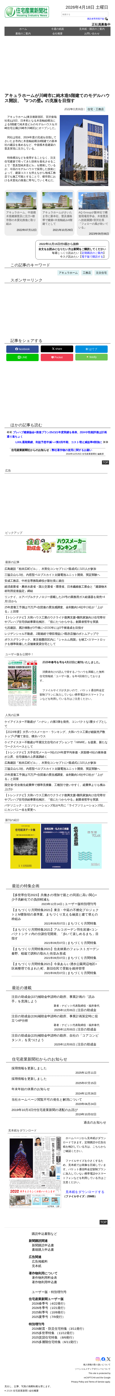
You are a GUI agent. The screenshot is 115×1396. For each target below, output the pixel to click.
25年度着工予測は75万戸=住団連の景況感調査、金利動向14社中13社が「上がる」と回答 (53, 609)
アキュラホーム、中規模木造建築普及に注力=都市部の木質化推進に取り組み (21, 208)
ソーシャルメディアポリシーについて (93, 1369)
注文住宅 (101, 272)
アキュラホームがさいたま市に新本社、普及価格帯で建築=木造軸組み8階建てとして (57, 208)
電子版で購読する (92, 256)
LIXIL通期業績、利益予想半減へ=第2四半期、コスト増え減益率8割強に (58, 442)
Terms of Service (97, 1382)
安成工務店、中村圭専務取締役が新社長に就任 (34, 580)
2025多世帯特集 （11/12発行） (54, 1333)
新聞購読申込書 (43, 1245)
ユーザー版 (73, 904)
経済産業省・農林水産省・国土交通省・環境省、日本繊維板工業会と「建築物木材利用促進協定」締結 (55, 588)
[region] (57, 67)
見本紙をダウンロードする (85, 1192)
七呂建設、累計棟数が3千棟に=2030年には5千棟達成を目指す (44, 627)
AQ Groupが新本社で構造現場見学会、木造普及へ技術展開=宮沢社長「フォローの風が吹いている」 (93, 210)
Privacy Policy (77, 1382)
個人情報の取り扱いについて (97, 1364)
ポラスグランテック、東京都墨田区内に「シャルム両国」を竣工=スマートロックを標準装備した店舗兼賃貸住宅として (54, 641)
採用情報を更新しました (29, 1068)
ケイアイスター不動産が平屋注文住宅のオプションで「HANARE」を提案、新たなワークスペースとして (56, 744)
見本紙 (36, 1266)
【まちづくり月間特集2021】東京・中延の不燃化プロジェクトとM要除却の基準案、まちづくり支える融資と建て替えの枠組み (55, 914)
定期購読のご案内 (92, 252)
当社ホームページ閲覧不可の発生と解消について (47, 1099)
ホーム (23, 29)
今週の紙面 (57, 29)
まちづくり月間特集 (81, 923)
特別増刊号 (88, 904)
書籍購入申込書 (43, 1249)
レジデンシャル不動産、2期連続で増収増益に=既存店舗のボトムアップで (51, 633)
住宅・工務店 (96, 109)
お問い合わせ (92, 33)
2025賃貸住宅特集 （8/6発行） (54, 1337)
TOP (105, 462)
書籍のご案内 (23, 33)
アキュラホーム (68, 272)
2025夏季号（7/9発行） (48, 1316)
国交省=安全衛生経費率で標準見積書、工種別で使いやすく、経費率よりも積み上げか (54, 786)
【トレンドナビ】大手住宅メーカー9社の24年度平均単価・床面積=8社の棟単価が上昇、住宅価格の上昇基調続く (55, 754)
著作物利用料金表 (44, 1277)
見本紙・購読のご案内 (92, 29)
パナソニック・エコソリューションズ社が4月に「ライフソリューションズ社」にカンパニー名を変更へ (55, 807)
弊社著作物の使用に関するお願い (72, 450)
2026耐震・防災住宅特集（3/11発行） (59, 1328)
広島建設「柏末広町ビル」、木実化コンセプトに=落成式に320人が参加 (50, 568)
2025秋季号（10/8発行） (49, 1312)
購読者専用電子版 (97, 19)
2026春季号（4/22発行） (49, 1303)
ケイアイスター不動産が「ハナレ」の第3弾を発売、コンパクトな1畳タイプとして (55, 723)
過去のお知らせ (95, 1122)
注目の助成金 (86, 1010)
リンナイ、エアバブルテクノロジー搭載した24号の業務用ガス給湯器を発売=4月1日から (54, 599)
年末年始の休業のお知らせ (31, 1089)
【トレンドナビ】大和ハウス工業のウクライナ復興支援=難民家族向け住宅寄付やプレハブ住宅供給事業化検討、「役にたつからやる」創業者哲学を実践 (54, 619)
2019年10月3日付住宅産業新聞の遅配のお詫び (45, 1110)
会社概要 (57, 33)
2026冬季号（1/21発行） (49, 1308)
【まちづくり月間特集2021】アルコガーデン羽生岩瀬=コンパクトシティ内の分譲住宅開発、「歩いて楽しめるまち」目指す (55, 934)
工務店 (87, 272)
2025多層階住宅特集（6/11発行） (56, 1342)
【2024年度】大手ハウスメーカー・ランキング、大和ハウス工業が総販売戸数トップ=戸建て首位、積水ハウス (54, 733)
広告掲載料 (40, 1261)
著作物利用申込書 (44, 1282)
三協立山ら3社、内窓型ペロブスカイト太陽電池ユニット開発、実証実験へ (52, 574)
